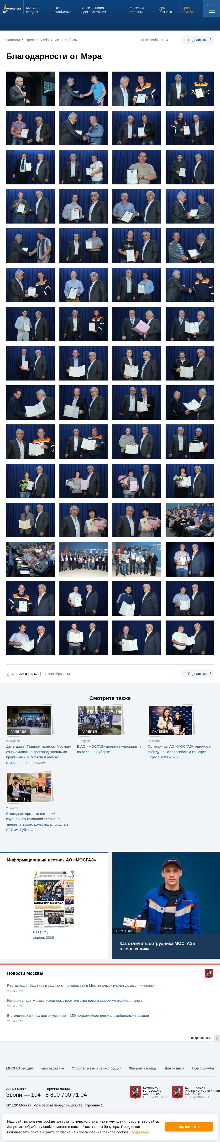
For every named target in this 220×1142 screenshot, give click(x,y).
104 (36, 1094)
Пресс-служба (203, 1068)
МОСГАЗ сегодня (19, 1068)
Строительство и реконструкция (96, 1068)
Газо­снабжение (52, 1068)
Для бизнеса (174, 1068)
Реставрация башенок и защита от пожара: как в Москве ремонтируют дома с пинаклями (81, 985)
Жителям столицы (143, 1068)
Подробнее (140, 1132)
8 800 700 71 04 (66, 1094)
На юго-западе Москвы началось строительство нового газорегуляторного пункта (74, 1000)
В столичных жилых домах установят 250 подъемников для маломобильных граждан (78, 1015)
